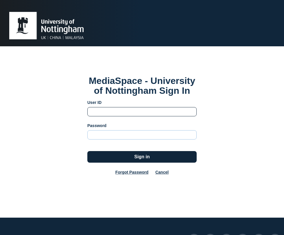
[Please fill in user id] (142, 112)
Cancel (162, 172)
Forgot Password (131, 172)
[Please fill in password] (142, 135)
